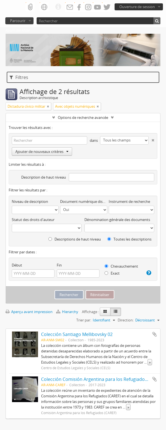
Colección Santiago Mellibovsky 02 (77, 334)
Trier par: (83, 320)
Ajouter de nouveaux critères (41, 151)
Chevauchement (121, 266)
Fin (59, 265)
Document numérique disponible (83, 201)
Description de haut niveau (43, 177)
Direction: (126, 320)
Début (17, 265)
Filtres (19, 77)
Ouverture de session (137, 6)
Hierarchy (67, 311)
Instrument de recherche (129, 201)
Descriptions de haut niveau (74, 239)
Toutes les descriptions (129, 239)
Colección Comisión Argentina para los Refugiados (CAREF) (102, 379)
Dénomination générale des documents (117, 219)
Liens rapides (58, 7)
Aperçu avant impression (29, 311)
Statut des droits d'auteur (33, 219)
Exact (112, 273)
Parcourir (17, 20)
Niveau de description (30, 201)
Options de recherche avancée (83, 117)
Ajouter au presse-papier (154, 334)
